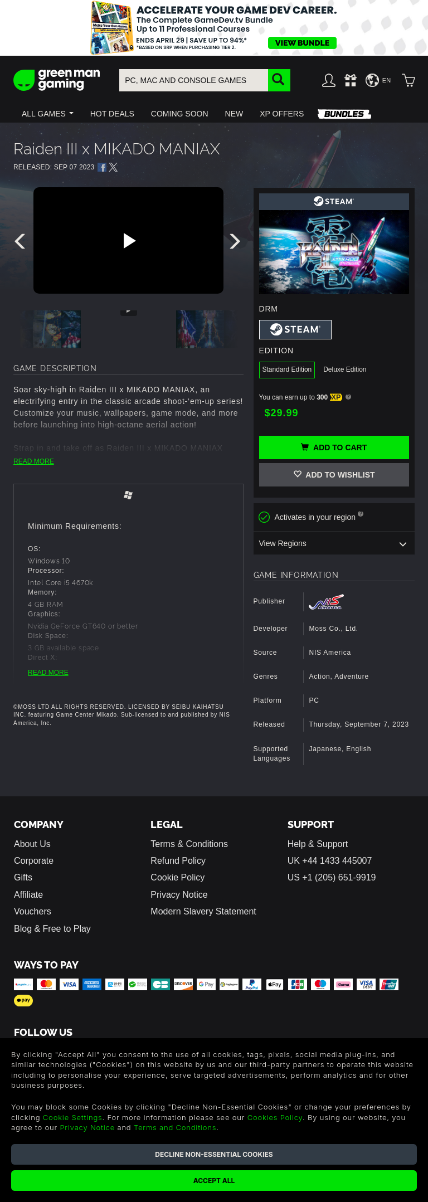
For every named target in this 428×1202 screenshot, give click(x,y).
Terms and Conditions (175, 1127)
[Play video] (128, 241)
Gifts (23, 877)
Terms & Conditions (189, 844)
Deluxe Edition (344, 369)
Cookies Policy (275, 1117)
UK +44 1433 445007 (330, 860)
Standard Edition (287, 369)
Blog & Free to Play (52, 928)
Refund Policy (178, 860)
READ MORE (33, 461)
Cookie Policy (177, 877)
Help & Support (318, 844)
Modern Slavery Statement (203, 911)
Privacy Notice (178, 894)
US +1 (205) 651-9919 (332, 877)
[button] (47, 114)
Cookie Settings (73, 1117)
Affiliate (28, 894)
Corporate (34, 860)
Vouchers (32, 911)
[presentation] (22, 244)
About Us (32, 844)
